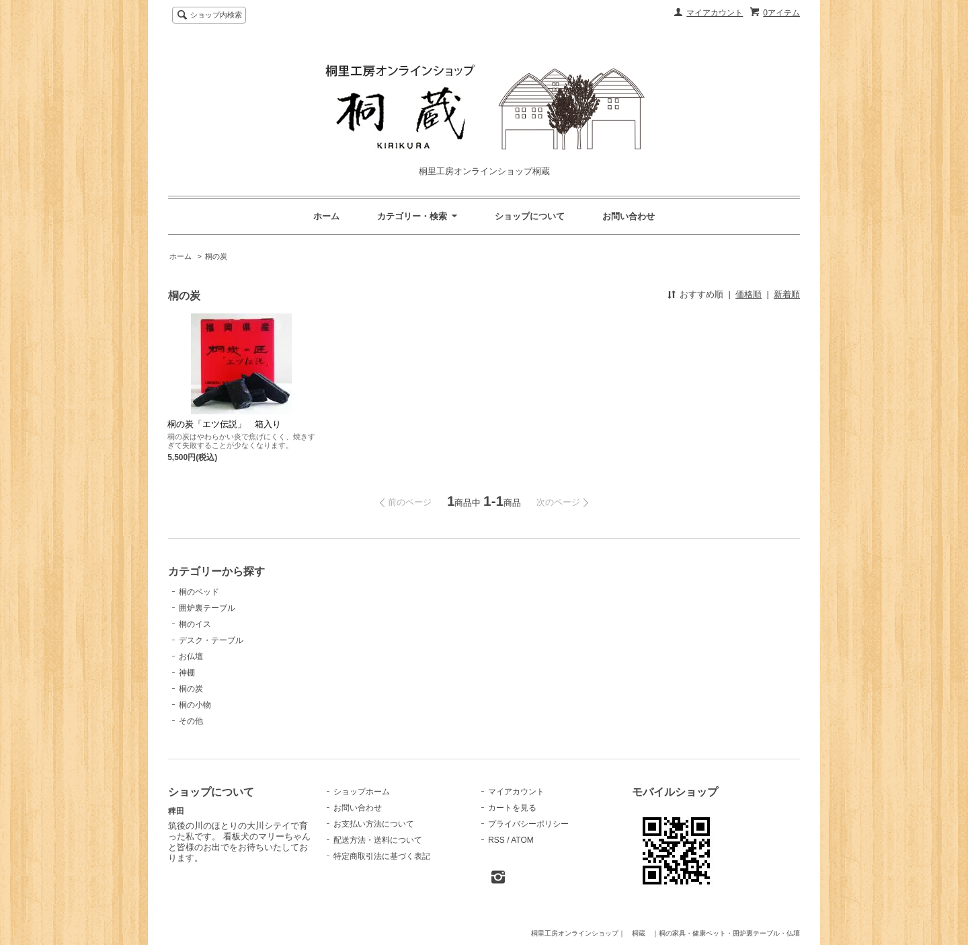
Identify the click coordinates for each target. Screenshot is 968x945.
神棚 (187, 672)
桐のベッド (199, 592)
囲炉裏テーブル (207, 608)
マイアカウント (714, 12)
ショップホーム (361, 791)
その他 (191, 721)
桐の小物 (195, 705)
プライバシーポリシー (528, 824)
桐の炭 (216, 256)
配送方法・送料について (377, 840)
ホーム (326, 216)
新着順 (787, 294)
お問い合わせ (628, 216)
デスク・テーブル (211, 640)
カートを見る (512, 807)
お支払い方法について (373, 824)
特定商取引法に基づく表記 (381, 856)
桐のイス (195, 624)
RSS (496, 840)
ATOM (522, 840)
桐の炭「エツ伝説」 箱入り (224, 424)
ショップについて (530, 216)
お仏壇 (191, 656)
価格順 (748, 294)
